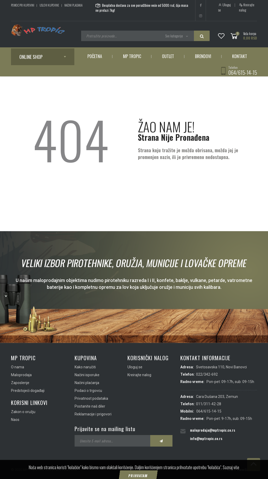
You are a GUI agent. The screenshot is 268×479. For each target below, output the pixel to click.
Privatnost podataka (91, 398)
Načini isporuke (87, 375)
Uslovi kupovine (49, 5)
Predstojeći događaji (27, 390)
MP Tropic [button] (132, 56)
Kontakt (239, 56)
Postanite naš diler (90, 406)
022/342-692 (207, 374)
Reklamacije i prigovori (93, 414)
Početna (94, 56)
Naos (15, 420)
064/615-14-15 (242, 72)
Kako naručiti (85, 367)
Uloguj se (224, 7)
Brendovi (203, 56)
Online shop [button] (31, 56)
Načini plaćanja (73, 5)
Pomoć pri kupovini (22, 5)
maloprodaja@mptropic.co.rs (212, 430)
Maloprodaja (21, 375)
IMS (230, 470)
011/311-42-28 (208, 404)
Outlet (168, 56)
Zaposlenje (20, 383)
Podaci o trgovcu (88, 390)
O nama (17, 367)
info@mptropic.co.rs (206, 438)
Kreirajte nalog (246, 7)
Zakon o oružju (23, 412)
